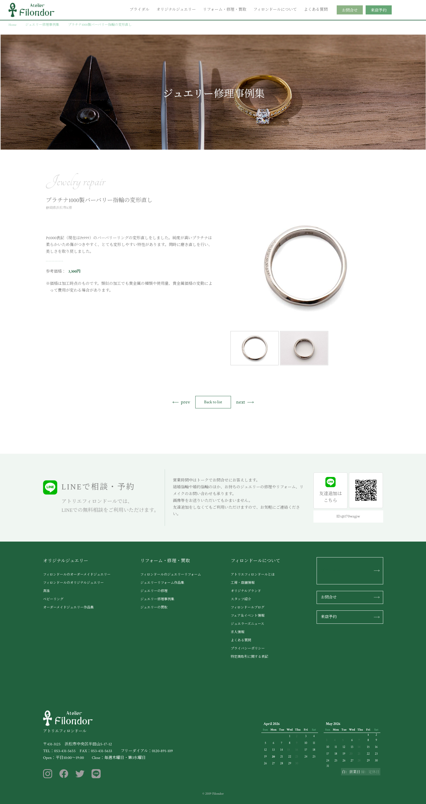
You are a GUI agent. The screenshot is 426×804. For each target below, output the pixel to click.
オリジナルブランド (246, 591)
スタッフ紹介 (241, 599)
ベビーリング (53, 599)
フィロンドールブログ (247, 607)
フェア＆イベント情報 (247, 616)
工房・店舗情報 (243, 583)
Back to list (213, 402)
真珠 (46, 591)
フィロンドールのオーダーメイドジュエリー (77, 574)
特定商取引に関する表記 (249, 657)
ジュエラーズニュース (247, 624)
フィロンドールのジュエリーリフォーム (170, 574)
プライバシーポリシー (248, 648)
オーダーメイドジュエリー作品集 (68, 607)
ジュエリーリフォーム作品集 (162, 583)
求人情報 (237, 632)
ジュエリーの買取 (154, 607)
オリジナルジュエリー (176, 9)
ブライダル (139, 9)
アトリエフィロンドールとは (253, 574)
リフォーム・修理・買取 (224, 9)
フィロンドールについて (275, 9)
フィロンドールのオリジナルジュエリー (73, 583)
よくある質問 (316, 9)
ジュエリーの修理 (154, 591)
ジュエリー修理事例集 (157, 599)
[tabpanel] (305, 266)
